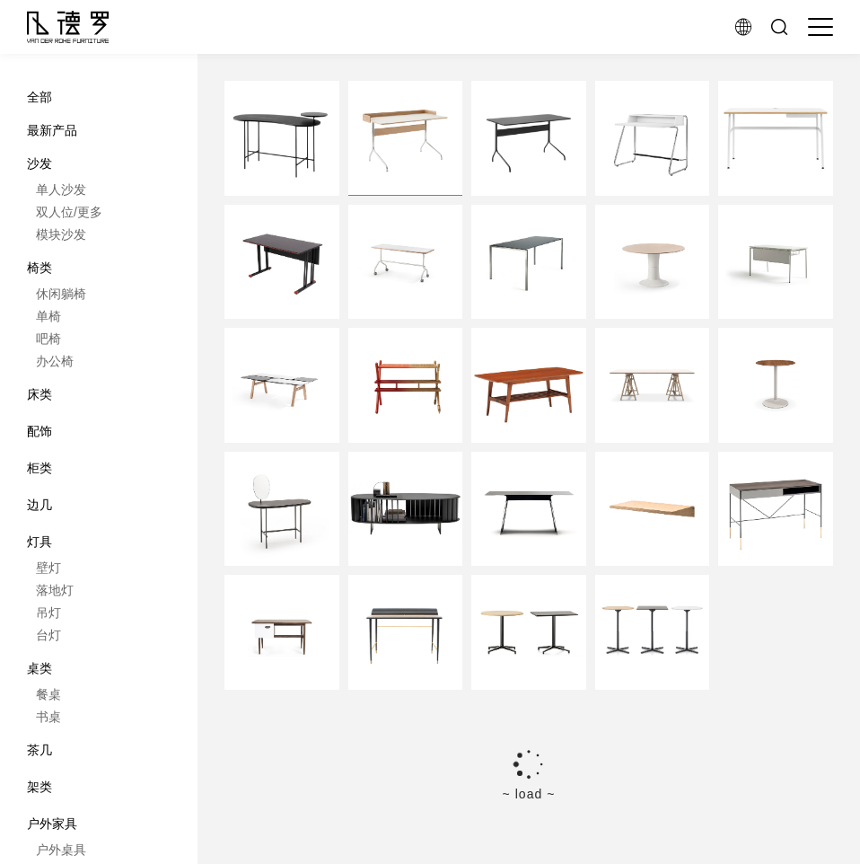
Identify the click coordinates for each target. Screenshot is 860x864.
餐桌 (48, 694)
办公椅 (55, 361)
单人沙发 (61, 189)
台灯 (48, 635)
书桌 (48, 717)
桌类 (39, 668)
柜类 (39, 468)
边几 (39, 505)
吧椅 (48, 338)
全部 (39, 97)
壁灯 (48, 567)
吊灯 (48, 612)
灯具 (39, 541)
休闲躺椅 (61, 294)
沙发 (39, 163)
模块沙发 (61, 234)
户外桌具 (61, 849)
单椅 (48, 316)
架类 (39, 787)
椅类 (39, 267)
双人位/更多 (69, 212)
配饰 (39, 431)
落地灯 (55, 590)
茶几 (39, 750)
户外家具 (52, 823)
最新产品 (52, 130)
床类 (39, 394)
